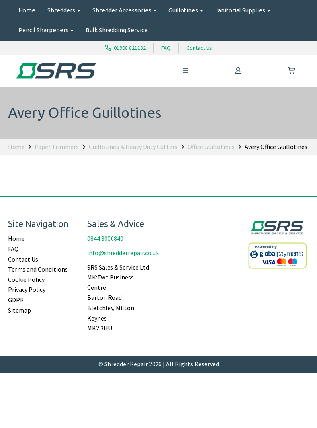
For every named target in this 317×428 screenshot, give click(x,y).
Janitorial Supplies (242, 10)
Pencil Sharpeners (46, 30)
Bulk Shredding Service (117, 30)
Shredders (63, 10)
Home (26, 10)
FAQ (166, 47)
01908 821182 (125, 47)
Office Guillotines (211, 146)
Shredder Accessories (124, 10)
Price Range (25, 186)
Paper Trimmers (57, 146)
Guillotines (185, 10)
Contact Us (199, 47)
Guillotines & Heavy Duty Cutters (133, 146)
